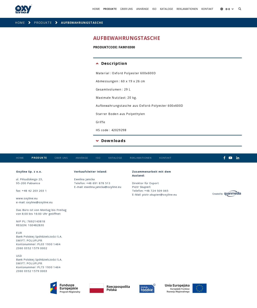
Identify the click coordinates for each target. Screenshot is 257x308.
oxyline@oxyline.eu (39, 202)
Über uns (126, 9)
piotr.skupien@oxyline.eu (159, 194)
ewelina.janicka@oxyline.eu (102, 187)
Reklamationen (187, 9)
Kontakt (207, 9)
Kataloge (166, 9)
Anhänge (142, 9)
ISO (154, 9)
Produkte (110, 9)
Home (96, 9)
